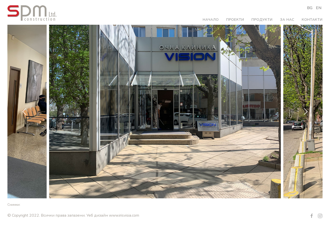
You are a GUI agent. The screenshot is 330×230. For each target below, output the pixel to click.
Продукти (262, 19)
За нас (287, 19)
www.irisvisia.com (124, 215)
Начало (211, 19)
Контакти (312, 19)
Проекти (235, 19)
